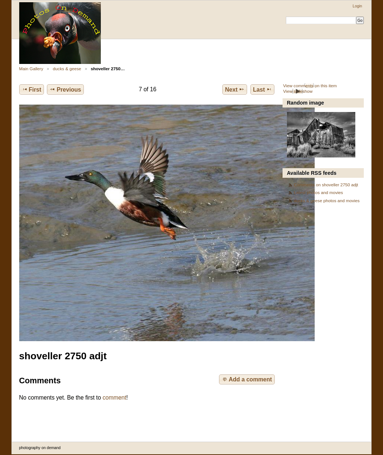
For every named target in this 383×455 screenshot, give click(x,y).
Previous (65, 89)
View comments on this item (309, 85)
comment (114, 397)
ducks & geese (67, 68)
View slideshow (297, 91)
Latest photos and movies (318, 192)
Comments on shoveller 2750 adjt (326, 184)
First (31, 89)
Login (357, 6)
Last (262, 89)
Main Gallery (31, 68)
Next (234, 89)
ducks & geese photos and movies (327, 200)
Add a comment (247, 379)
